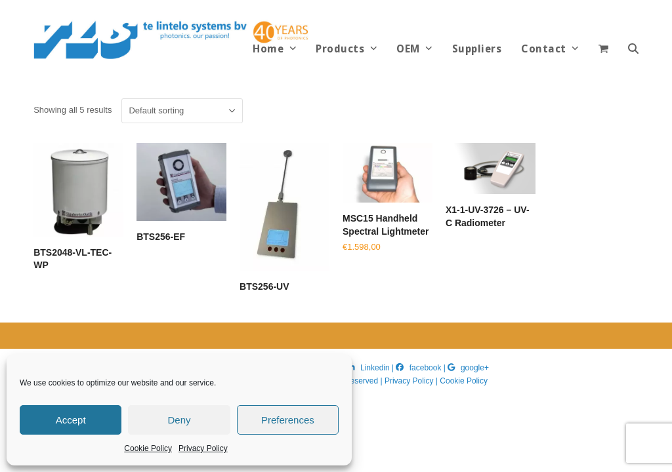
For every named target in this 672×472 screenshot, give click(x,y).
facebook (426, 367)
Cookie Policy (148, 448)
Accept (71, 419)
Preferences (287, 419)
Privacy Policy (203, 448)
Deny (178, 419)
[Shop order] (182, 111)
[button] (633, 49)
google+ (475, 367)
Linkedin (375, 367)
